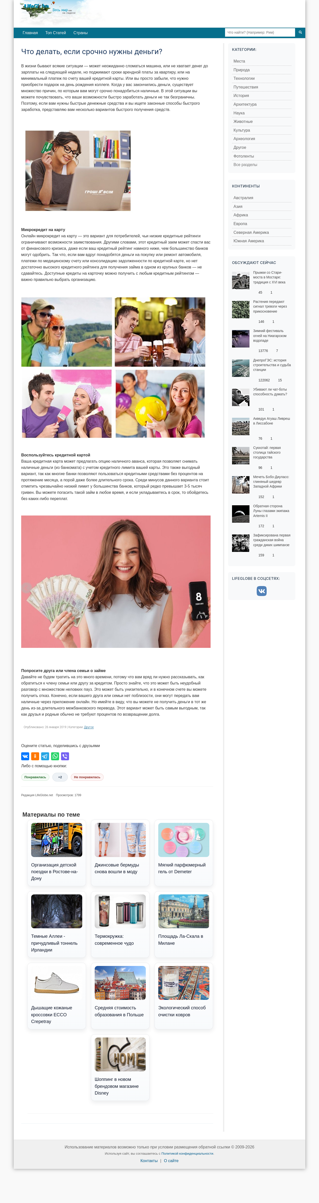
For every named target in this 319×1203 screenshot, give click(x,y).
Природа (242, 70)
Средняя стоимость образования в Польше (120, 991)
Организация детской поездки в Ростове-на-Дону (56, 852)
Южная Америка (249, 241)
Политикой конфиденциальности (187, 1153)
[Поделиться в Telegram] (45, 756)
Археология (244, 139)
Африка (241, 215)
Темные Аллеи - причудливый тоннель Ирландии (56, 923)
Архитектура (245, 104)
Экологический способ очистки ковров (183, 991)
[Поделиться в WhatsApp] (55, 756)
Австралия (243, 198)
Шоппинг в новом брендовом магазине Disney (120, 1066)
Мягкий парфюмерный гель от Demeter (183, 848)
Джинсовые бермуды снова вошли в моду (120, 848)
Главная (30, 33)
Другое (89, 727)
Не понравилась (87, 777)
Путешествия (246, 87)
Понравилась (35, 777)
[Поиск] (300, 32)
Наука (239, 113)
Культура (242, 130)
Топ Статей (55, 33)
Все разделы (245, 165)
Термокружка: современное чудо (120, 920)
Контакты (149, 1161)
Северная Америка (251, 232)
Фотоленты (244, 156)
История (241, 95)
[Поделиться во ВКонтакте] (25, 756)
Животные (243, 121)
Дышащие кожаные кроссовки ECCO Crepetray (56, 995)
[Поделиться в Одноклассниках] (35, 756)
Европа (240, 224)
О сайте (171, 1161)
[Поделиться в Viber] (65, 756)
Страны (81, 33)
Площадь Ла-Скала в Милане (183, 920)
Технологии (244, 78)
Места (239, 61)
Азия (238, 206)
